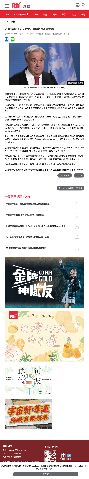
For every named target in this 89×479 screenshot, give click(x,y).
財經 (49, 14)
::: (5, 21)
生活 (69, 14)
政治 (80, 14)
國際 (59, 14)
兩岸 (38, 14)
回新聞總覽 (65, 175)
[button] (6, 6)
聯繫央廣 (7, 445)
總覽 (7, 14)
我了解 (46, 474)
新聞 (13, 21)
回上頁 (79, 175)
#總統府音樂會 (22, 14)
